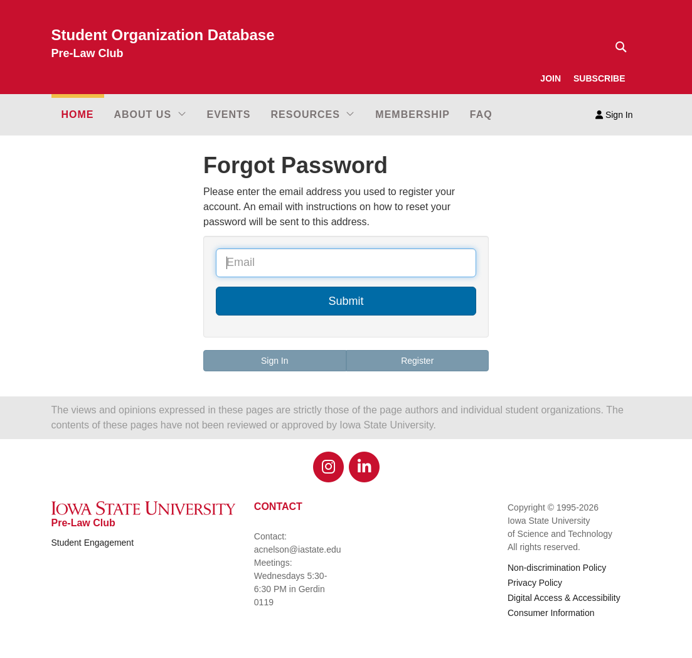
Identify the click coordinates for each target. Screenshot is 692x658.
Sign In (613, 115)
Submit (345, 301)
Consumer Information (551, 613)
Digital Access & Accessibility (564, 598)
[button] (150, 114)
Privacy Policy (535, 583)
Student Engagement (92, 543)
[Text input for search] (617, 47)
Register (417, 361)
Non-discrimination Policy (557, 568)
